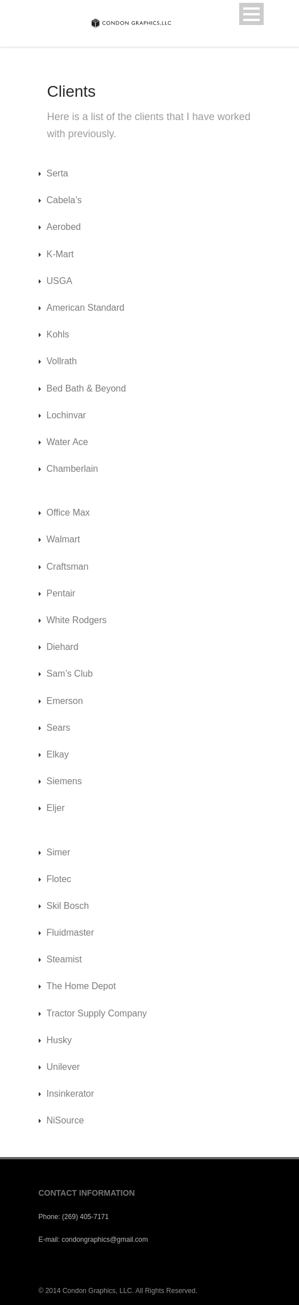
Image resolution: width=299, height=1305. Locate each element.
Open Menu (251, 14)
